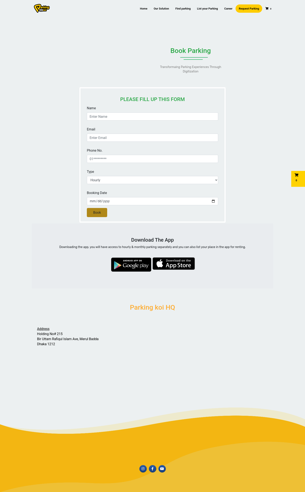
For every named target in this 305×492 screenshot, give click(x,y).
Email (91, 129)
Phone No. (95, 150)
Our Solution (161, 8)
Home (143, 8)
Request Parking (249, 8)
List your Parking (207, 8)
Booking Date (97, 193)
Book (97, 213)
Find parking (183, 8)
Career (228, 8)
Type (90, 172)
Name (91, 108)
